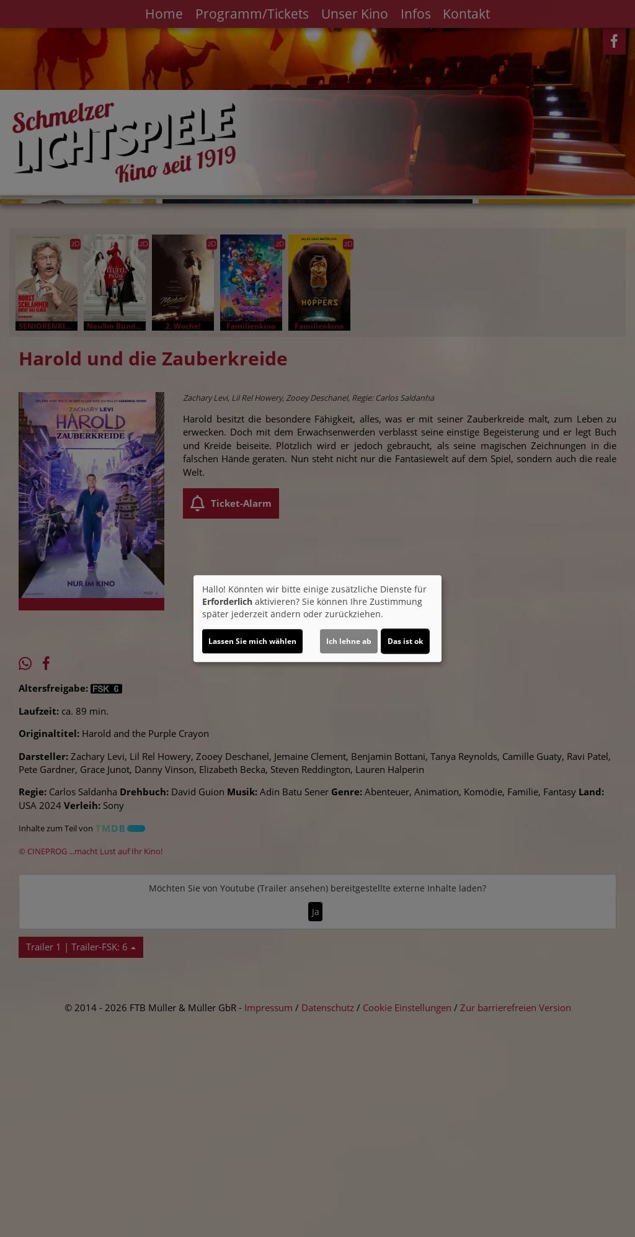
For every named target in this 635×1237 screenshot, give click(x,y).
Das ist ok (405, 641)
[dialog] (317, 618)
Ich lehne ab (348, 641)
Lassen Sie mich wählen (252, 641)
